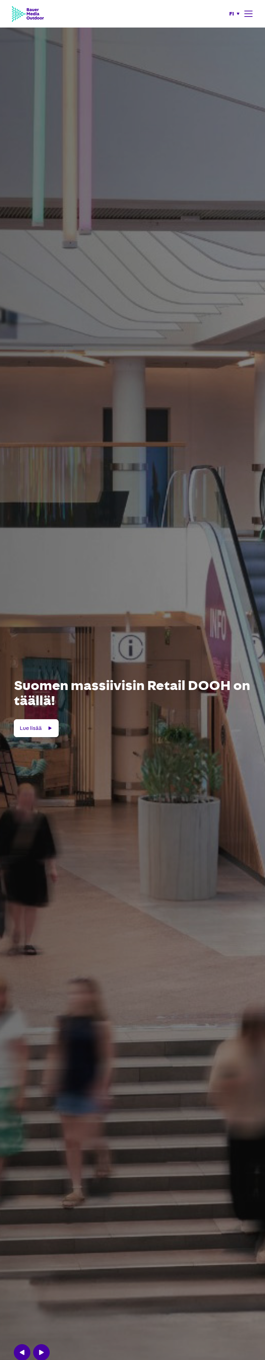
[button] (234, 14)
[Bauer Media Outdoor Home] (27, 13)
